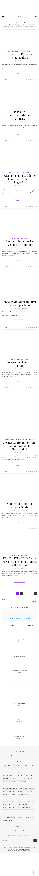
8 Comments (23, 369)
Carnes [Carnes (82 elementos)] (25, 765)
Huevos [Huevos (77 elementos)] (20, 785)
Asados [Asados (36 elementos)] (18, 765)
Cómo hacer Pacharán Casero (19, 704)
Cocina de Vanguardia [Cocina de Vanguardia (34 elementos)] (10, 772)
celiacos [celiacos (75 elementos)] (32, 765)
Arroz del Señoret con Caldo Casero (19, 688)
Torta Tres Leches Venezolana (20, 720)
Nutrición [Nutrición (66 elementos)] (12, 791)
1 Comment (24, 308)
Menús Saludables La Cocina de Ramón (19, 242)
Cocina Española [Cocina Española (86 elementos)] (25, 772)
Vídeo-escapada (25, 439)
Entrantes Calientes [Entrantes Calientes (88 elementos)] (9, 778)
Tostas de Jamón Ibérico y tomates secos (20, 641)
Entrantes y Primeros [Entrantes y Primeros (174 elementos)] (26, 778)
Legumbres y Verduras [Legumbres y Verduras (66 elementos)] (10, 788)
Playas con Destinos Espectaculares (19, 55)
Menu (19, 16)
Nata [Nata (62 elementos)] (4, 791)
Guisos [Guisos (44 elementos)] (24, 781)
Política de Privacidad (26, 849)
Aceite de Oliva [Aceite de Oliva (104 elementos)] (8, 765)
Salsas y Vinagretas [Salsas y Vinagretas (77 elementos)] (26, 810)
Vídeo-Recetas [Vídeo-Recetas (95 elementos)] (7, 820)
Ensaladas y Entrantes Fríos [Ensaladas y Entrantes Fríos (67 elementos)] (25, 775)
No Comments (24, 61)
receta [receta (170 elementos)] (19, 801)
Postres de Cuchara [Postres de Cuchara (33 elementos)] (25, 797)
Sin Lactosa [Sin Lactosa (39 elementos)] (20, 814)
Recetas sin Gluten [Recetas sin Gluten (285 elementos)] (24, 807)
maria (7, 79)
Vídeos (28, 172)
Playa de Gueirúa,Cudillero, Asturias (19, 115)
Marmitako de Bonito (19, 656)
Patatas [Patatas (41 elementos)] (30, 791)
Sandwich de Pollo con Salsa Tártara (19, 671)
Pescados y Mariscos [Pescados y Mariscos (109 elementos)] (9, 794)
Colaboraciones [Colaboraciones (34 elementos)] (8, 775)
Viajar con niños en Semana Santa (19, 505)
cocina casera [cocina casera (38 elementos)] (17, 768)
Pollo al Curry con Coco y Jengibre (19, 737)
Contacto (9, 849)
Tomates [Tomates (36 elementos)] (30, 814)
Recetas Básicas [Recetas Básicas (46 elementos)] (29, 801)
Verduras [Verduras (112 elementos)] (20, 817)
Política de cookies (16, 849)
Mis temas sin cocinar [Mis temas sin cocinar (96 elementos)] (26, 788)
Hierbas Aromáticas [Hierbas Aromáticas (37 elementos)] (9, 785)
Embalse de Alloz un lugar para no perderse (19, 303)
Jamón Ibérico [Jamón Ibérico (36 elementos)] (30, 785)
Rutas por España (20, 51)
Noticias (11, 51)
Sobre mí (30, 850)
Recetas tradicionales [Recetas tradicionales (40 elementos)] (10, 810)
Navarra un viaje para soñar (19, 363)
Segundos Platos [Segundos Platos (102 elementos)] (8, 814)
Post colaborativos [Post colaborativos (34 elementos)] (9, 797)
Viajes (29, 51)
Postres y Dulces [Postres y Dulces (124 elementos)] (8, 801)
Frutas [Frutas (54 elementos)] (5, 781)
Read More (19, 73)
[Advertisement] (19, 864)
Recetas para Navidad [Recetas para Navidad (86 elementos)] (22, 804)
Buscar (4, 599)
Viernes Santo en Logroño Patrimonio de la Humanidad (19, 446)
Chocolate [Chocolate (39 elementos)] (6, 768)
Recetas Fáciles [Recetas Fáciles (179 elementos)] (8, 804)
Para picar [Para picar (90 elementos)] (21, 791)
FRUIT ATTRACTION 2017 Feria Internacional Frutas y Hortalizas (19, 561)
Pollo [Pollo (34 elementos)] (33, 794)
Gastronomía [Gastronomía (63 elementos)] (15, 781)
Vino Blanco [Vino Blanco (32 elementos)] (30, 817)
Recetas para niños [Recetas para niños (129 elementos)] (9, 807)
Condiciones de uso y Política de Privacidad (17, 850)
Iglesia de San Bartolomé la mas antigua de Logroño (19, 179)
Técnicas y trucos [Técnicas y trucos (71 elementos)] (9, 817)
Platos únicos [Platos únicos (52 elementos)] (23, 794)
